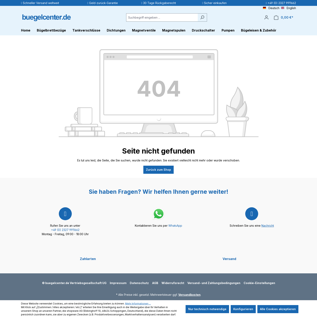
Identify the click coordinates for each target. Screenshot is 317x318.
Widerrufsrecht (173, 283)
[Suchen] (202, 17)
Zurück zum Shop (158, 169)
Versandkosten (189, 294)
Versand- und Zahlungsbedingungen (213, 283)
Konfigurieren (243, 309)
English (288, 8)
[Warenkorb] (283, 17)
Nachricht (267, 225)
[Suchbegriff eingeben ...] (162, 17)
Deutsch (271, 8)
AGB (155, 283)
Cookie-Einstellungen (259, 283)
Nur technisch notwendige (207, 309)
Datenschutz (139, 283)
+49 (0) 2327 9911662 (65, 230)
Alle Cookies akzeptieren (278, 309)
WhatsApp (175, 225)
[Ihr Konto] (266, 17)
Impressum (118, 283)
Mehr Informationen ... (138, 303)
